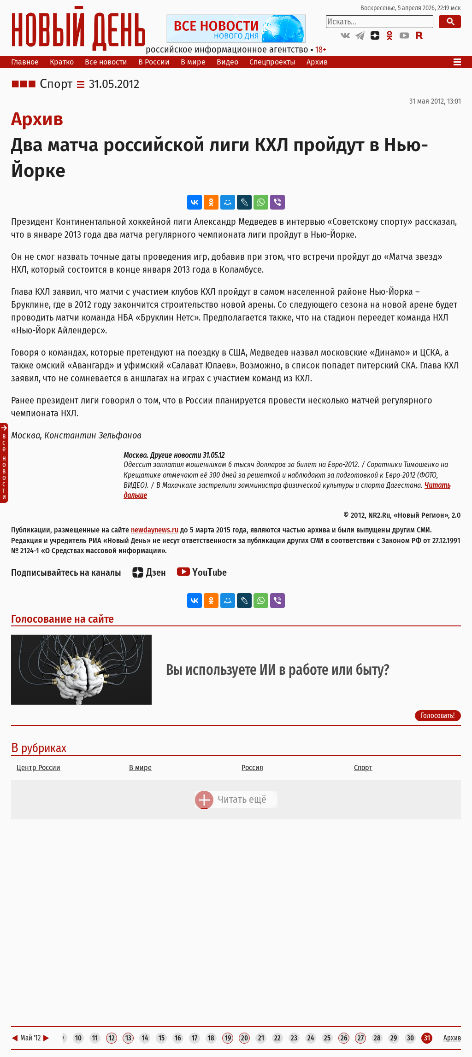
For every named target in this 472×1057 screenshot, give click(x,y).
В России (154, 62)
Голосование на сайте (62, 619)
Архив (317, 62)
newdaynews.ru (154, 530)
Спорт (56, 84)
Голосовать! (438, 716)
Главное (25, 62)
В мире (193, 62)
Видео (227, 62)
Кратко (62, 62)
